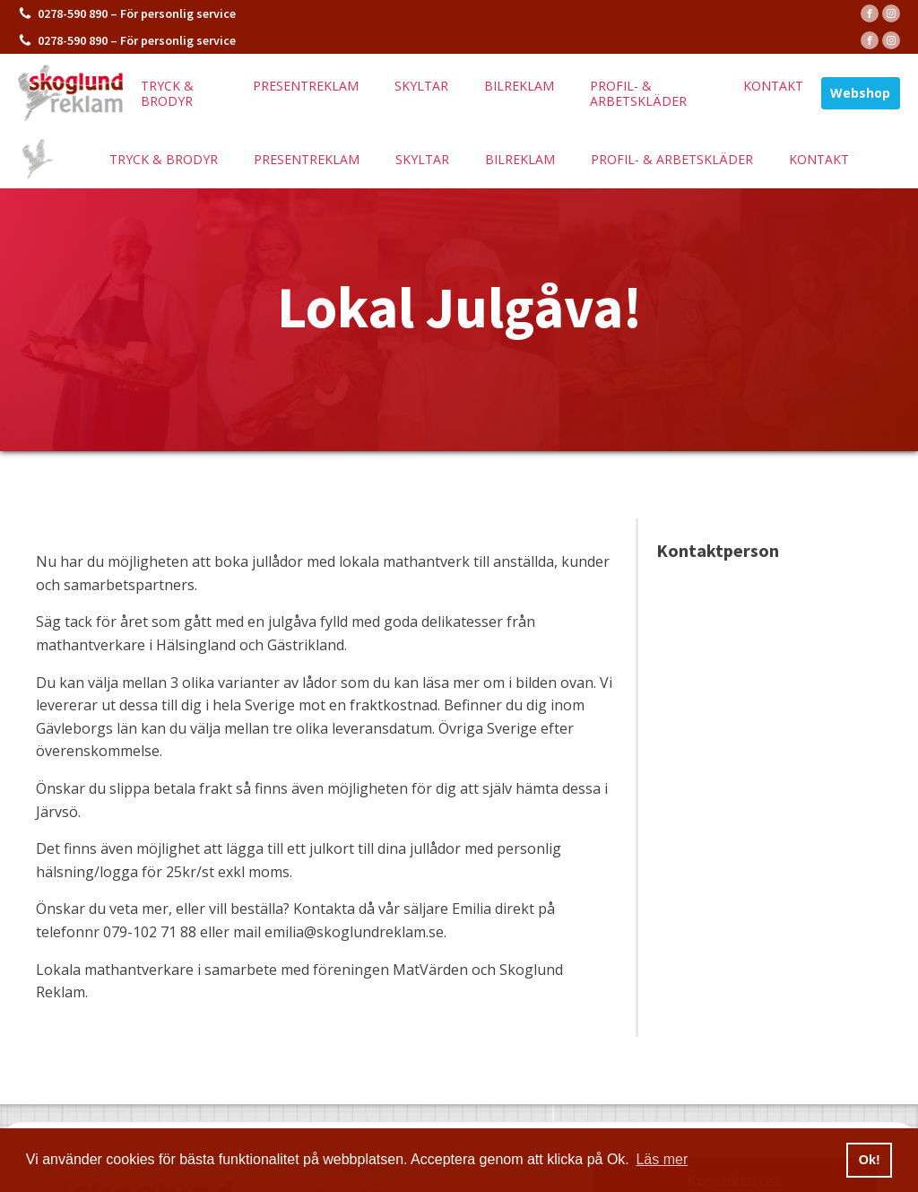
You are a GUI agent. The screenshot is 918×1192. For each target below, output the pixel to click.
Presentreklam (306, 85)
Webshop (860, 92)
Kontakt (773, 85)
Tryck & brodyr (167, 93)
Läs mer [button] (662, 1159)
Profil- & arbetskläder (638, 93)
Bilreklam (519, 85)
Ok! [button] (869, 1160)
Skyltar (421, 85)
